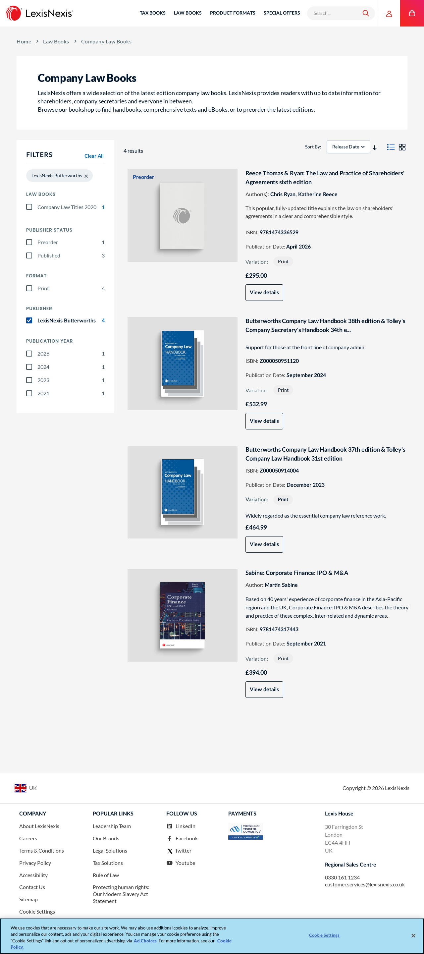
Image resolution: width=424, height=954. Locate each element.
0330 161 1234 (342, 877)
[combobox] (332, 13)
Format (36, 276)
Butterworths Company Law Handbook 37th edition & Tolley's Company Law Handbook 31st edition (327, 454)
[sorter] (349, 146)
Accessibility (33, 875)
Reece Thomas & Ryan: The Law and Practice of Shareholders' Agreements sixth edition (326, 178)
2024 (71, 367)
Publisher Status (49, 230)
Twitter (178, 851)
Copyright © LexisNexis (376, 788)
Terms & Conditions (41, 851)
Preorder (71, 242)
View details (265, 292)
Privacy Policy (35, 863)
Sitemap (28, 899)
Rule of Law (106, 875)
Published (71, 255)
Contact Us (32, 887)
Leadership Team (112, 826)
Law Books (56, 41)
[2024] (29, 367)
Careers (28, 838)
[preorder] (29, 242)
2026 (71, 354)
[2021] (29, 393)
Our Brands (106, 838)
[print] (29, 288)
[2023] (29, 380)
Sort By (313, 146)
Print (71, 288)
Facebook (182, 838)
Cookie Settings (37, 912)
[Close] (413, 935)
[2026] (29, 354)
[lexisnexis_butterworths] (29, 320)
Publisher (39, 309)
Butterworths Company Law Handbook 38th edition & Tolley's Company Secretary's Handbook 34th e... (327, 325)
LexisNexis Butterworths (71, 321)
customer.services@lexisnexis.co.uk (365, 884)
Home (24, 41)
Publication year (49, 341)
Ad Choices (145, 940)
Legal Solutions (110, 851)
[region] (212, 936)
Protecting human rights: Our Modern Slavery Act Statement (121, 894)
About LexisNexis (39, 826)
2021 (71, 393)
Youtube (180, 863)
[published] (29, 255)
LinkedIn (180, 826)
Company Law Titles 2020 (71, 207)
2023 (71, 380)
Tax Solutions (108, 863)
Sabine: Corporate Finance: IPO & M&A (298, 573)
